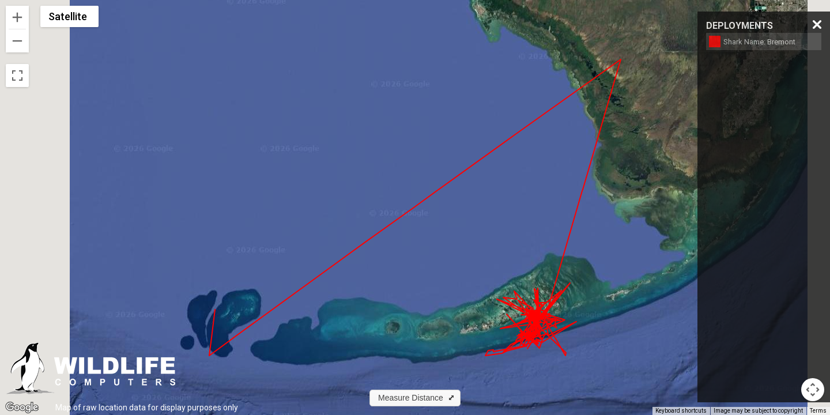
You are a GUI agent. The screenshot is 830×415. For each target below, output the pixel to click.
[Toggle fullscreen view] (17, 75)
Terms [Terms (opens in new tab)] (818, 411)
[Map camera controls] (812, 389)
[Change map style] (69, 16)
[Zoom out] (17, 40)
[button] (415, 398)
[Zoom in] (17, 17)
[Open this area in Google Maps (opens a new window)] (22, 407)
